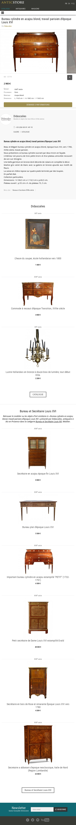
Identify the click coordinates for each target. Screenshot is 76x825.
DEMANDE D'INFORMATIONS (38, 104)
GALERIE (16, 132)
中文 (73, 3)
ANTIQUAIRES (20, 8)
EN (69, 3)
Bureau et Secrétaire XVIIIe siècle (23, 190)
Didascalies (20, 116)
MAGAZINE (35, 8)
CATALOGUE (5, 8)
